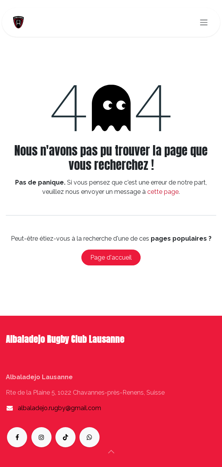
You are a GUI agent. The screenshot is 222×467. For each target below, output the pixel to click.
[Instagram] (41, 437)
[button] (111, 451)
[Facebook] (17, 437)
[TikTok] (65, 437)
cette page (163, 191)
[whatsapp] (89, 437)
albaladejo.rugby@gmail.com (59, 408)
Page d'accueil (111, 257)
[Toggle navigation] (203, 22)
